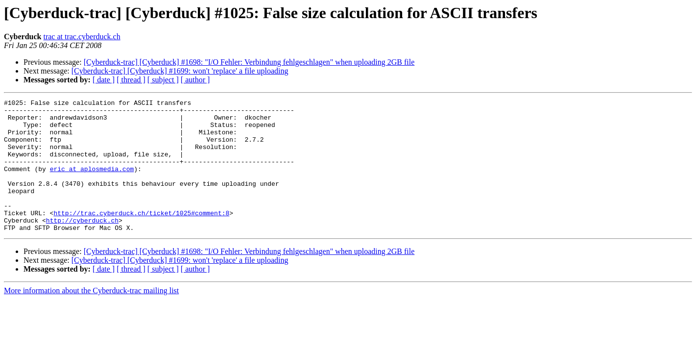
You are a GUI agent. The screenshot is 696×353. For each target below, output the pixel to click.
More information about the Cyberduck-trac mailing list (91, 317)
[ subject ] (163, 80)
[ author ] (195, 80)
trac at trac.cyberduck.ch (81, 36)
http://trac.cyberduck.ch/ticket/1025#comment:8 (141, 236)
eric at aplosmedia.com (92, 183)
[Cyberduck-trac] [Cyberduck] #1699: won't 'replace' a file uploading (180, 71)
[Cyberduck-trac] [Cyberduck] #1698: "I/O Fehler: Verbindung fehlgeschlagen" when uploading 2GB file (249, 62)
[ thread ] (131, 80)
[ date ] (104, 80)
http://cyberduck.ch (82, 245)
